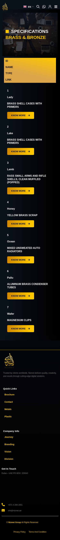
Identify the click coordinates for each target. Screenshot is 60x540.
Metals (8, 409)
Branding (9, 444)
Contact (8, 402)
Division (8, 459)
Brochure (9, 394)
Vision (7, 451)
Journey (8, 437)
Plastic (8, 416)
